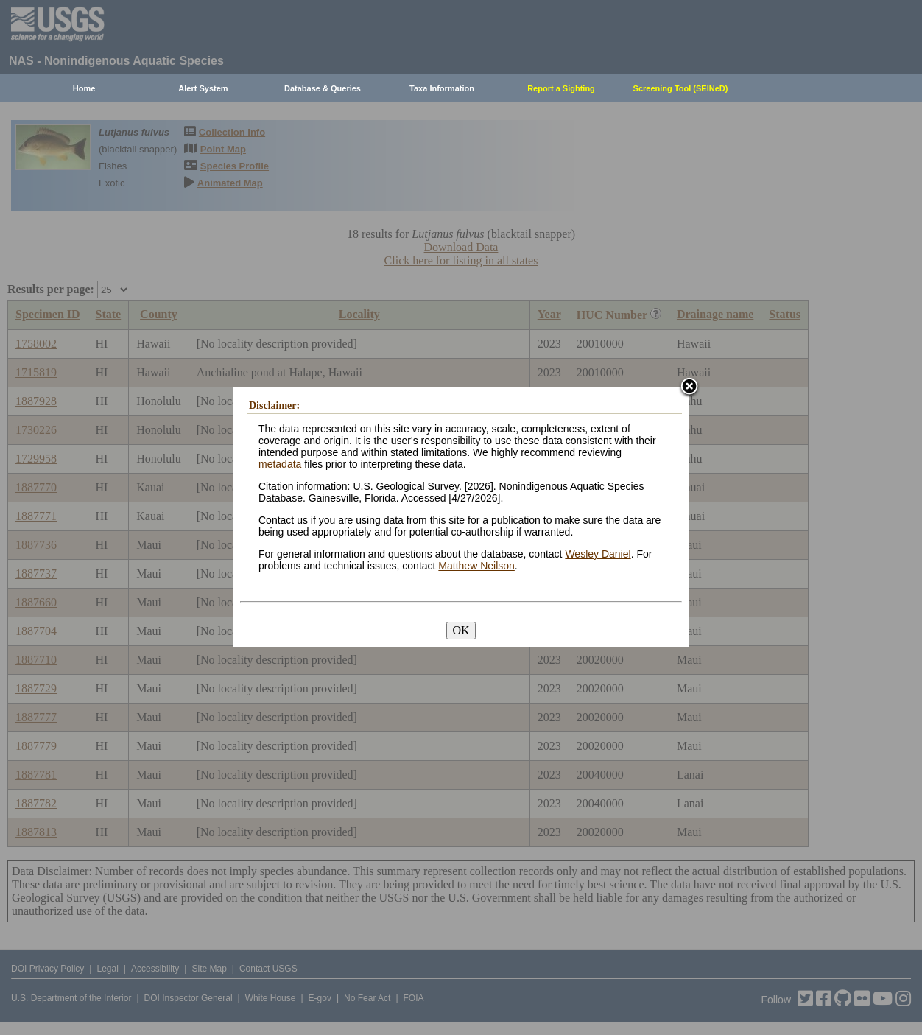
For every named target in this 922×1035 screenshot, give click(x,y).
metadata (279, 464)
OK (460, 630)
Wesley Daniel (597, 554)
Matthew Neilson (476, 566)
